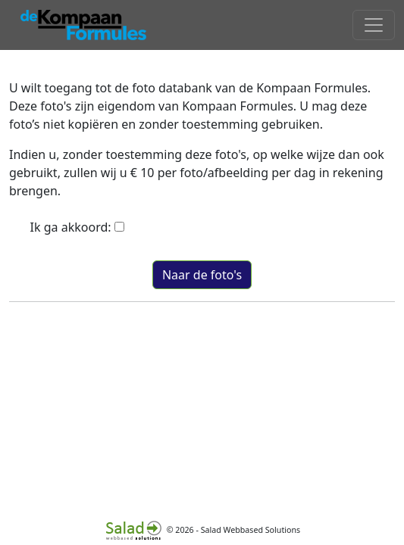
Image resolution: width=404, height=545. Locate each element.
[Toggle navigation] (373, 25)
